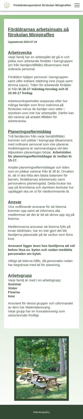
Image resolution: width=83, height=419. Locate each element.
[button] (77, 5)
